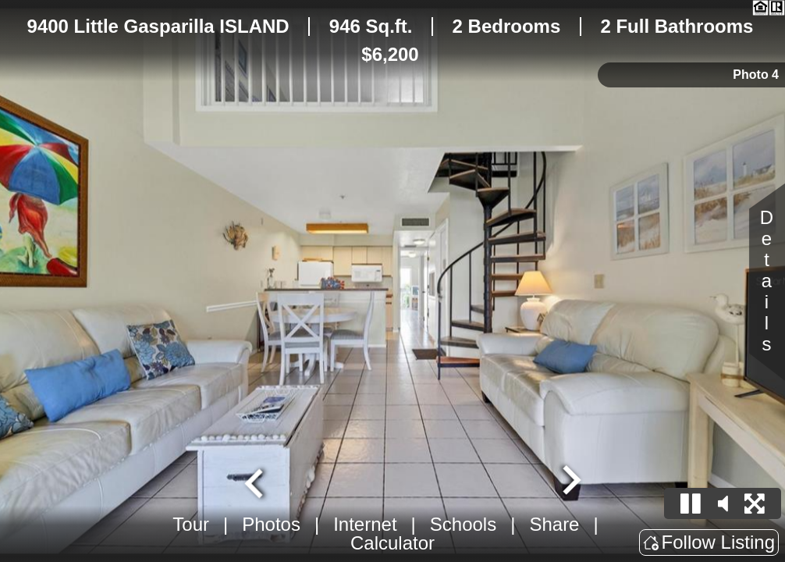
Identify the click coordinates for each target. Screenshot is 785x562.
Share (554, 524)
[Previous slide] (256, 482)
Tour (190, 524)
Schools (463, 524)
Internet (364, 524)
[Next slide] (569, 482)
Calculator (392, 542)
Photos (271, 524)
